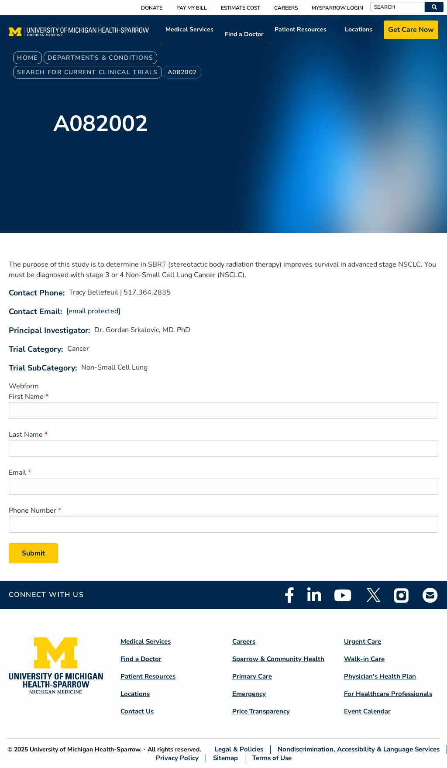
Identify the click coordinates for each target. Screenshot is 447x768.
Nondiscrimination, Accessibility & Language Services (359, 749)
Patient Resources (301, 29)
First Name (26, 396)
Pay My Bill (191, 7)
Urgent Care (362, 641)
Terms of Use (272, 757)
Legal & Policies (239, 749)
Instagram (401, 595)
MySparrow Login (337, 7)
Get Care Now (411, 29)
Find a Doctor (244, 34)
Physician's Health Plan (380, 676)
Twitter (373, 595)
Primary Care (252, 676)
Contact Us (137, 711)
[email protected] (93, 311)
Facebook (289, 595)
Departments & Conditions (101, 58)
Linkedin (314, 595)
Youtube (343, 595)
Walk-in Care (364, 659)
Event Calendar (367, 711)
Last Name (26, 434)
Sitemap (225, 757)
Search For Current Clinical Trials (87, 72)
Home (27, 58)
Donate (151, 7)
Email (17, 472)
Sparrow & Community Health (278, 659)
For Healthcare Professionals (388, 693)
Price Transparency (261, 711)
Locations (358, 29)
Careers (286, 7)
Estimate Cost (240, 7)
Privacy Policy (177, 757)
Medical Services (189, 29)
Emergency (249, 693)
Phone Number (32, 510)
